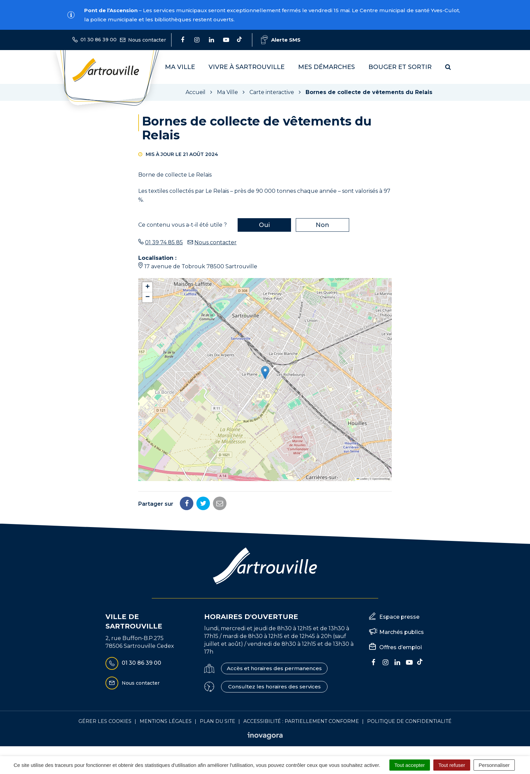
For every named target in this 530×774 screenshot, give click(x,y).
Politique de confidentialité (409, 721)
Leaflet (362, 478)
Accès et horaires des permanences (274, 668)
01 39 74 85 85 (164, 242)
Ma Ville (180, 67)
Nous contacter (215, 242)
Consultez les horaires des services (274, 686)
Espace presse (399, 617)
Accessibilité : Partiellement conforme (301, 721)
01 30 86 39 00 (133, 663)
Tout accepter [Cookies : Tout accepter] (409, 765)
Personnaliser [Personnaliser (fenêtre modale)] (494, 765)
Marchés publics (401, 632)
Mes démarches (326, 67)
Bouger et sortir (400, 67)
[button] (265, 373)
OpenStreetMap (381, 478)
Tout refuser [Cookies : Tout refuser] (451, 765)
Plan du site (217, 721)
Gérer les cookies (104, 721)
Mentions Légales (166, 721)
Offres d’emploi (400, 647)
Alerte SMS (280, 39)
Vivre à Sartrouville (247, 67)
